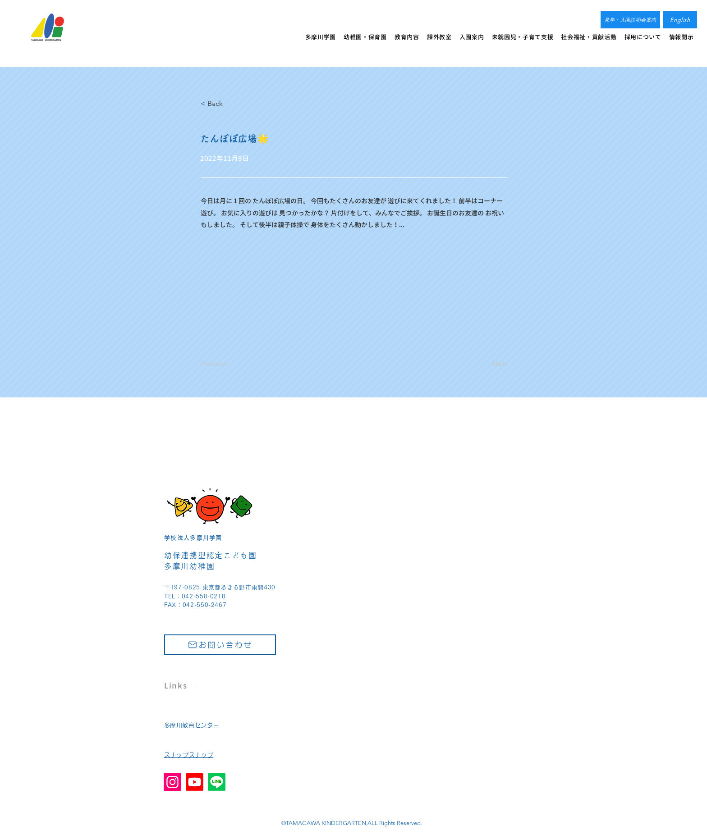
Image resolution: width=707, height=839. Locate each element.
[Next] (484, 364)
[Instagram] (172, 782)
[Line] (216, 782)
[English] (680, 19)
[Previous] (230, 364)
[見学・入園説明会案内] (630, 19)
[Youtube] (194, 782)
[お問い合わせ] (220, 644)
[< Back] (230, 104)
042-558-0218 (204, 596)
